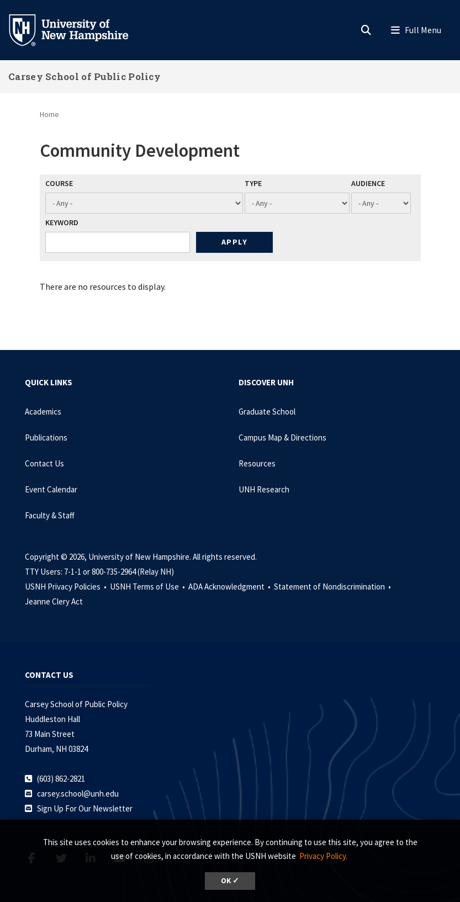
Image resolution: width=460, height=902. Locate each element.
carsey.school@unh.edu (78, 793)
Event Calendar (51, 489)
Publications (46, 437)
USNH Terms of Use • (148, 586)
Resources (257, 463)
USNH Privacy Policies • (66, 586)
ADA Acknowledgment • (230, 586)
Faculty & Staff (50, 515)
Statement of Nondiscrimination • (333, 586)
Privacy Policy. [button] (323, 856)
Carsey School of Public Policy (84, 76)
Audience (368, 183)
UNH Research (264, 489)
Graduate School (267, 411)
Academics (43, 411)
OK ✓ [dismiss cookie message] (230, 880)
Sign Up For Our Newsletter (85, 808)
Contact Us (44, 463)
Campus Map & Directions (282, 437)
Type (253, 183)
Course (59, 183)
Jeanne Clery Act (54, 601)
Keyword (61, 222)
